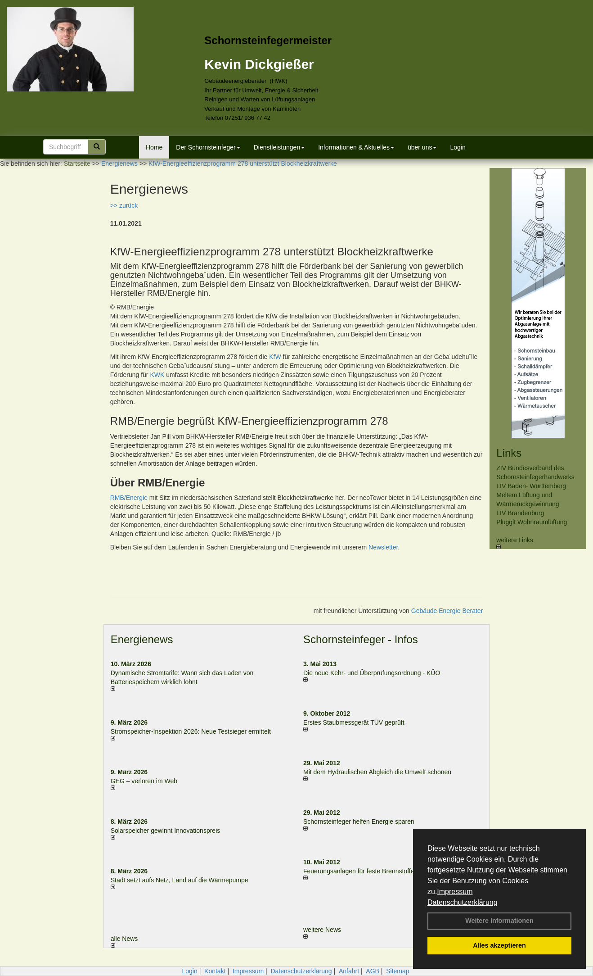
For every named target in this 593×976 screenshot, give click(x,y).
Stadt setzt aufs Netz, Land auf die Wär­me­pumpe (179, 880)
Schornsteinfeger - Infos (360, 639)
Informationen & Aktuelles (356, 147)
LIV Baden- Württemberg (531, 486)
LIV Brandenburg (520, 513)
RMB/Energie (129, 497)
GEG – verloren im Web (144, 781)
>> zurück (124, 205)
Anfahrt (349, 971)
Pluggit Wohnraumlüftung (531, 522)
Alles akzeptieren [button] (499, 945)
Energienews (142, 639)
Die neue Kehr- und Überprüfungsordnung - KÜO (371, 672)
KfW (275, 356)
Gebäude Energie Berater (447, 610)
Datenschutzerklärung (462, 902)
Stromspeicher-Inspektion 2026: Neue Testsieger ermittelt (191, 731)
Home (154, 147)
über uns (422, 147)
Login (457, 147)
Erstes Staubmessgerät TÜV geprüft (353, 722)
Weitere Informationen (499, 920)
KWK (157, 374)
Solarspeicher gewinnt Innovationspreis (165, 830)
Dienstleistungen (279, 147)
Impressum (454, 891)
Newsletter (383, 547)
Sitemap (397, 971)
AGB (372, 971)
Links (508, 453)
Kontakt (214, 971)
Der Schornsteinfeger (208, 147)
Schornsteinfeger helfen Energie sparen (358, 821)
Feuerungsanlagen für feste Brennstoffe (358, 871)
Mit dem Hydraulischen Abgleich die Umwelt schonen (377, 772)
